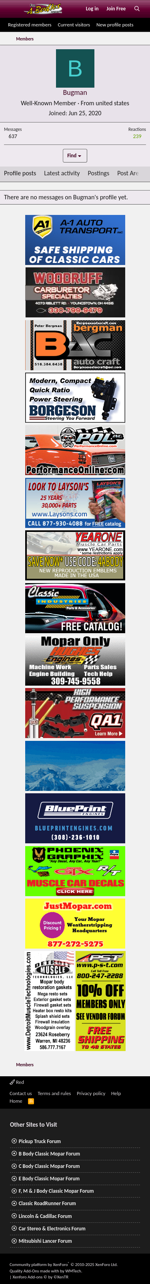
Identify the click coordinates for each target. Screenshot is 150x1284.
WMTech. (73, 1271)
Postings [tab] (99, 173)
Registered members (30, 25)
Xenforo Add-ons (40, 1277)
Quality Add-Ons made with (35, 1271)
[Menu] (13, 9)
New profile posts (114, 25)
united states (112, 103)
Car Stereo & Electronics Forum (52, 1229)
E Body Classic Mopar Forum (49, 1179)
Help (116, 1093)
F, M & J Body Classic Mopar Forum (56, 1191)
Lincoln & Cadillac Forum (45, 1216)
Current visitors (74, 25)
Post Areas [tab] (130, 173)
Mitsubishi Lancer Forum (45, 1241)
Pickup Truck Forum (40, 1141)
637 (13, 136)
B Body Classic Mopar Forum (49, 1154)
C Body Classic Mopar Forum (49, 1166)
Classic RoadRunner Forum (47, 1203)
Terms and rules (54, 1093)
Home (16, 1101)
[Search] (137, 9)
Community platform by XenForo (64, 1264)
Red (17, 1082)
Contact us (21, 1093)
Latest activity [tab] (62, 173)
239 (137, 136)
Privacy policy (91, 1093)
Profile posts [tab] (20, 173)
